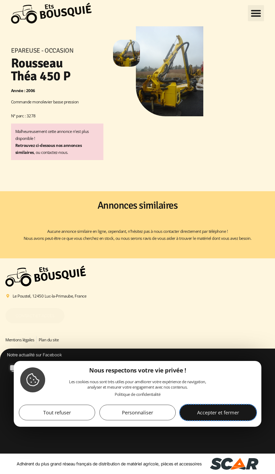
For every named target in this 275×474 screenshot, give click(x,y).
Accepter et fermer (218, 412)
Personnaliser (137, 412)
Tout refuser (57, 412)
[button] (256, 13)
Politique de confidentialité (137, 394)
